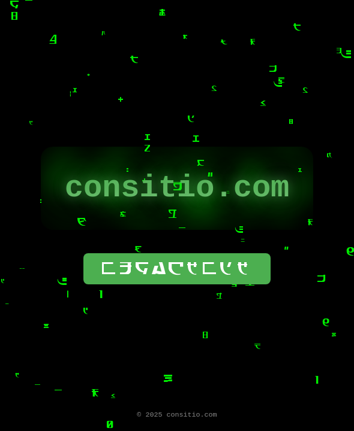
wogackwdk (177, 272)
